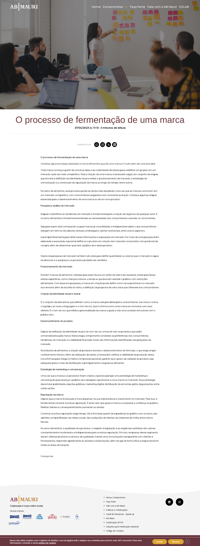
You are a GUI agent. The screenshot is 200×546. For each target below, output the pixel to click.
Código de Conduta (114, 530)
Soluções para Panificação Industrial (122, 526)
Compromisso (113, 6)
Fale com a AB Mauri (162, 6)
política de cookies (47, 543)
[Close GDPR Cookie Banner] (187, 541)
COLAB (184, 6)
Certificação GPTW (114, 522)
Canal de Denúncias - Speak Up (120, 514)
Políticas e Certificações (117, 510)
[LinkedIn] (169, 502)
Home (96, 6)
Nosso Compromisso (115, 497)
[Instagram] (179, 502)
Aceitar (159, 542)
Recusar (175, 542)
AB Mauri (110, 518)
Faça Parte (137, 6)
